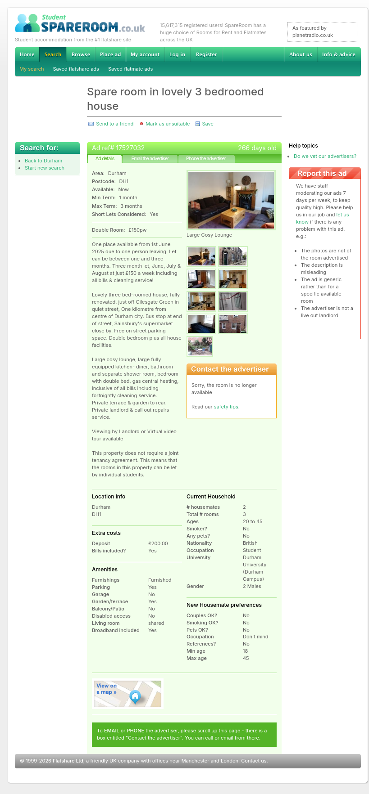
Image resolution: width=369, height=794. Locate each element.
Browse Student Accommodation (80, 54)
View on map (128, 693)
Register (206, 54)
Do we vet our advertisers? (325, 156)
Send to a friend (114, 124)
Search (52, 54)
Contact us (253, 761)
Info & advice (339, 54)
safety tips (226, 407)
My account (145, 54)
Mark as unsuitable (168, 124)
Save (207, 124)
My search (31, 69)
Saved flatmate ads (130, 69)
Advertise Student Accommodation (110, 54)
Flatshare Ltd (68, 761)
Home (27, 54)
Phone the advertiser (206, 158)
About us (300, 54)
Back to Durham (43, 160)
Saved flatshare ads (76, 69)
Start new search (44, 168)
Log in (177, 54)
